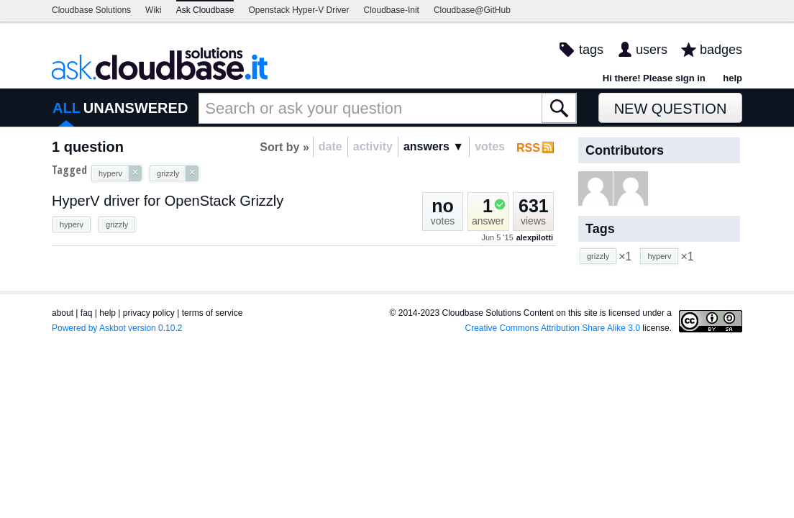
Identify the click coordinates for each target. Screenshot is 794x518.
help (732, 78)
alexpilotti (534, 237)
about (62, 313)
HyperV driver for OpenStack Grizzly (167, 201)
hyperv (71, 224)
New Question (670, 109)
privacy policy (149, 313)
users (651, 49)
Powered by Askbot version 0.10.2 (117, 328)
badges (721, 49)
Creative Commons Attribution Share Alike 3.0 (552, 328)
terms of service (212, 313)
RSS (528, 148)
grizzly (117, 224)
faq (87, 313)
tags (591, 49)
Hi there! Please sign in (654, 78)
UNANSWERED (135, 108)
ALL (67, 108)
